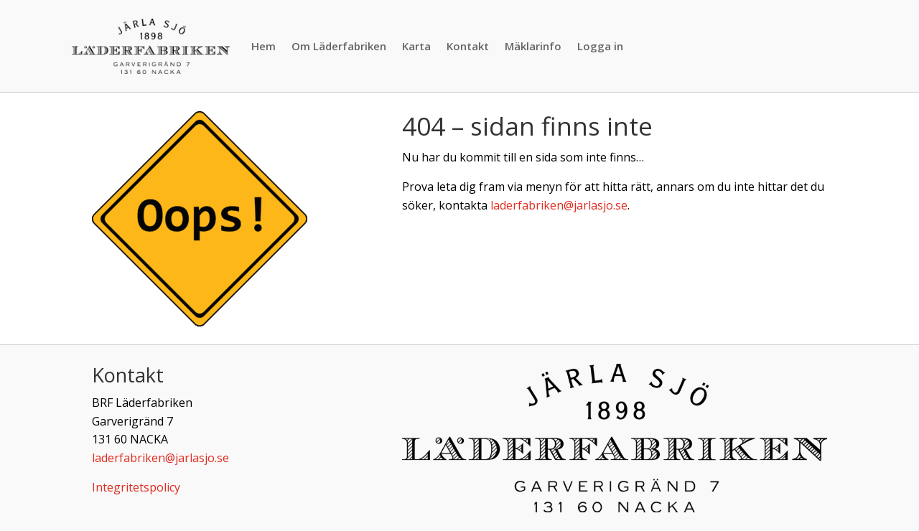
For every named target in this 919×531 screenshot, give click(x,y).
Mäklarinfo (533, 46)
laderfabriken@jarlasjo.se (559, 205)
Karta (416, 46)
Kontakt (468, 46)
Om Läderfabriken (338, 46)
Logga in (600, 46)
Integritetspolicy (136, 487)
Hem (263, 46)
